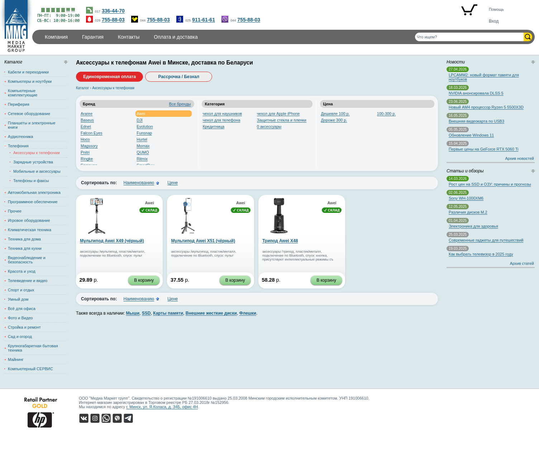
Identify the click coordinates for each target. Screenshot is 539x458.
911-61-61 (203, 20)
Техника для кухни (25, 248)
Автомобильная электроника (34, 192)
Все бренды (180, 104)
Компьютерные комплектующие (22, 93)
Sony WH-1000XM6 (466, 198)
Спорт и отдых (21, 290)
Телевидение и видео (27, 280)
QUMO (143, 152)
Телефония (18, 146)
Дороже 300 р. (334, 120)
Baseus (87, 120)
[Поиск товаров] (469, 37)
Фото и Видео (20, 318)
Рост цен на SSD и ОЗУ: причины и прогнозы (490, 184)
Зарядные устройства (33, 162)
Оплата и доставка (175, 37)
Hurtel (142, 139)
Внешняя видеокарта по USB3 (476, 121)
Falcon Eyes (91, 133)
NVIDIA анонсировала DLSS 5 (476, 93)
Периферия (18, 104)
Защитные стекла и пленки (281, 120)
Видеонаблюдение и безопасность (27, 260)
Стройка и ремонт (24, 327)
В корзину (144, 280)
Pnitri (85, 152)
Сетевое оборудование (29, 113)
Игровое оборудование (29, 220)
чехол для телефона (221, 120)
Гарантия (93, 37)
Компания (56, 37)
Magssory (89, 146)
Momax (143, 146)
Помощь (496, 9)
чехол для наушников (222, 113)
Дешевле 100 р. (335, 113)
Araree (86, 113)
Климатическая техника (29, 230)
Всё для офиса (21, 308)
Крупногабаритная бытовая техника (33, 348)
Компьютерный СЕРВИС (30, 369)
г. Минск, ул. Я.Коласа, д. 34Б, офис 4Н (162, 407)
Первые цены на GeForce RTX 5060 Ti (483, 149)
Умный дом (18, 299)
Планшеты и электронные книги (32, 125)
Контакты (128, 37)
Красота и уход (21, 271)
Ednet (86, 126)
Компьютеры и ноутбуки (30, 81)
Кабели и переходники (28, 72)
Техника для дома (24, 239)
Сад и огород (20, 336)
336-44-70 (113, 11)
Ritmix (142, 159)
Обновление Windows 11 (471, 135)
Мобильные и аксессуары (37, 171)
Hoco (85, 139)
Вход (494, 21)
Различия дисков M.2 (468, 212)
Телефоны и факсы (31, 180)
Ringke (87, 159)
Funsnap (144, 133)
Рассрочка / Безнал (179, 76)
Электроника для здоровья (473, 226)
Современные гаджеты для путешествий (486, 240)
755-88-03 (113, 20)
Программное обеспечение (33, 202)
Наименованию (138, 182)
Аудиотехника (20, 136)
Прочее (15, 211)
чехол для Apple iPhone (278, 113)
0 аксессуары (269, 126)
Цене (172, 182)
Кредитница (214, 126)
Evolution (145, 126)
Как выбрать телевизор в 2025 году (481, 254)
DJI (140, 120)
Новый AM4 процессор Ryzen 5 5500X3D (486, 107)
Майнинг (16, 359)
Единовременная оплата (109, 76)
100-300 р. (386, 113)
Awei (141, 113)
